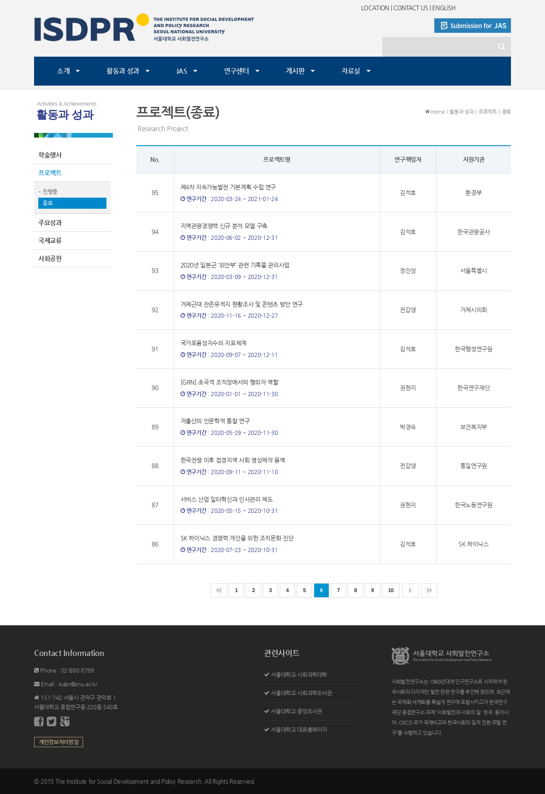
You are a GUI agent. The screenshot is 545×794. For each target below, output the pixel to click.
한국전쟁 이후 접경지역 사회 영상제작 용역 (233, 460)
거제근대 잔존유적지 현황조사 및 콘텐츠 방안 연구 (242, 304)
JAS (181, 71)
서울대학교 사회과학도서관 (301, 693)
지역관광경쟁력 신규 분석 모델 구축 (224, 225)
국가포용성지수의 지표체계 (214, 342)
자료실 (350, 71)
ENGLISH (444, 7)
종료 (47, 203)
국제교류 (50, 240)
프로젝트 (50, 172)
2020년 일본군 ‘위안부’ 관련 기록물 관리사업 (235, 265)
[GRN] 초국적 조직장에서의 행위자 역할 (229, 382)
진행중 (50, 191)
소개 (63, 71)
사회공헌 (50, 258)
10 (391, 590)
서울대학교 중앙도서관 (296, 711)
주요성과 (50, 222)
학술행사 (50, 154)
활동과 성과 (122, 71)
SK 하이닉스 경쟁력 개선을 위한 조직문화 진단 (237, 538)
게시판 (295, 71)
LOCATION (375, 7)
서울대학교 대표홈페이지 (299, 729)
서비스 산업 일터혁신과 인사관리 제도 (227, 499)
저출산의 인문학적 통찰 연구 (215, 420)
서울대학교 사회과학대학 (299, 674)
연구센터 (236, 71)
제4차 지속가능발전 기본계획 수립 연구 (228, 187)
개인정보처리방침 (58, 742)
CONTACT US (410, 7)
